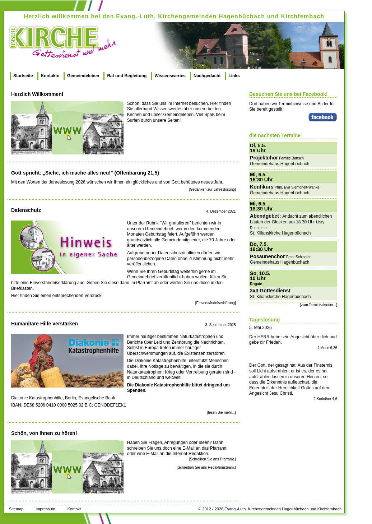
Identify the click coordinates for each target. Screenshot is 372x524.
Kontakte (50, 75)
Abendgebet (264, 216)
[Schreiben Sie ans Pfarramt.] (212, 459)
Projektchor (264, 158)
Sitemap (16, 509)
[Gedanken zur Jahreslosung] (212, 189)
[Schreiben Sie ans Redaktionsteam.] (206, 467)
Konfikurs (261, 187)
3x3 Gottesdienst (270, 290)
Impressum (45, 509)
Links (234, 75)
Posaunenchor (267, 256)
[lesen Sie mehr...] (221, 412)
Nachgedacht (207, 75)
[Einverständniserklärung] (215, 303)
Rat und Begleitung (127, 75)
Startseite (23, 75)
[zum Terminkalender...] (318, 305)
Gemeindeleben (83, 75)
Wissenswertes (170, 75)
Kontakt (74, 509)
